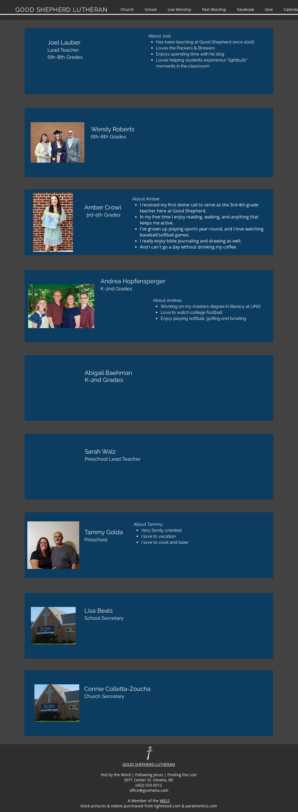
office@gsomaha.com (148, 790)
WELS (165, 800)
